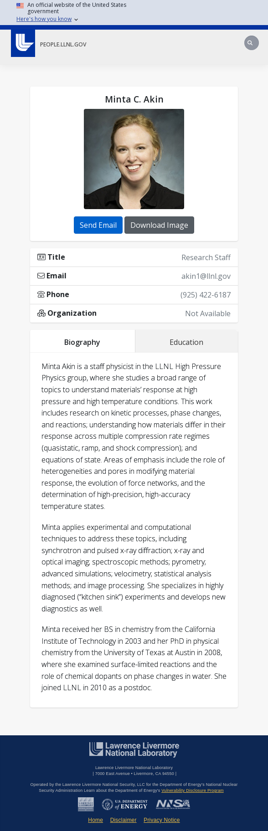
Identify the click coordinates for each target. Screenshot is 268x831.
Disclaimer (123, 820)
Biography (82, 342)
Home (95, 820)
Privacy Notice (162, 820)
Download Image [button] (159, 225)
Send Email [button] (98, 225)
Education (186, 342)
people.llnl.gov (63, 44)
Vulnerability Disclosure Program (192, 790)
